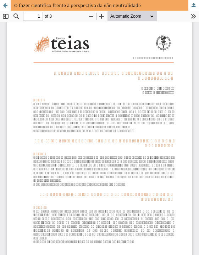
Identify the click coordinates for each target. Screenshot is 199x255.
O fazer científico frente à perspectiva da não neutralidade (77, 5)
